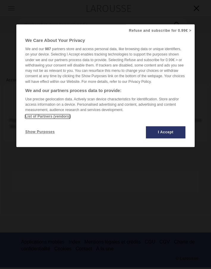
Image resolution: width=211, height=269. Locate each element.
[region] (105, 85)
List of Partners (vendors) (47, 116)
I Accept (166, 132)
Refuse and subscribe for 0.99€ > (160, 31)
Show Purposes (40, 132)
